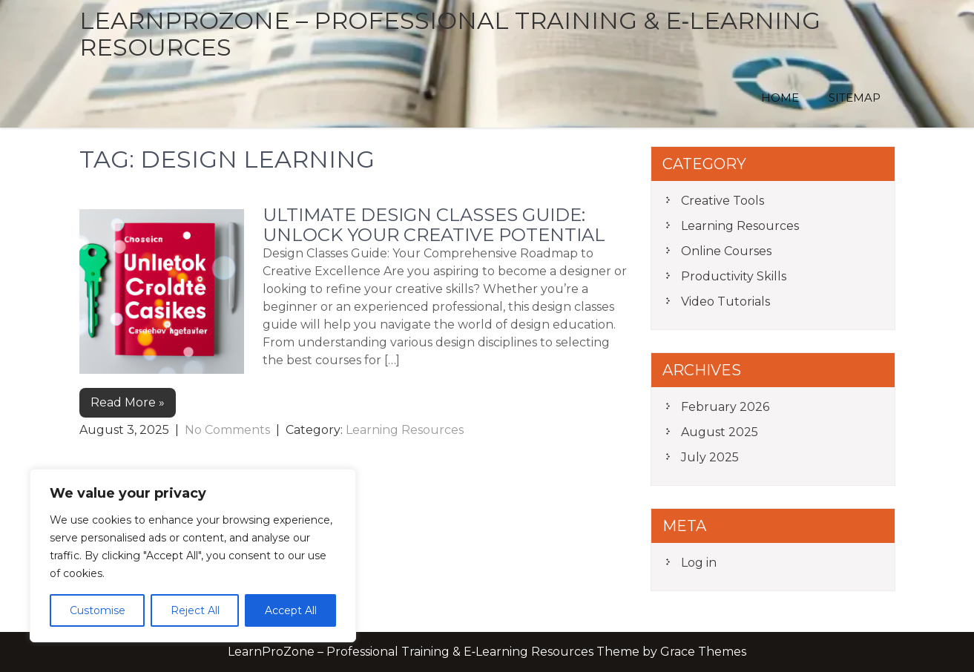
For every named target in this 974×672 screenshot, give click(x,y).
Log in (699, 563)
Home (780, 97)
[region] (193, 555)
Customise (97, 610)
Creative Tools (722, 201)
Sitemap (855, 97)
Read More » (128, 402)
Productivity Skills (733, 276)
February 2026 (725, 407)
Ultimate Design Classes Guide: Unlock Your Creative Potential (434, 224)
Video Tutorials (725, 301)
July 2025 (710, 457)
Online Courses (726, 251)
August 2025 (719, 432)
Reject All (195, 610)
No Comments (227, 430)
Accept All (291, 610)
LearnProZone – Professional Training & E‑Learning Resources (450, 34)
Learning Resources (405, 430)
